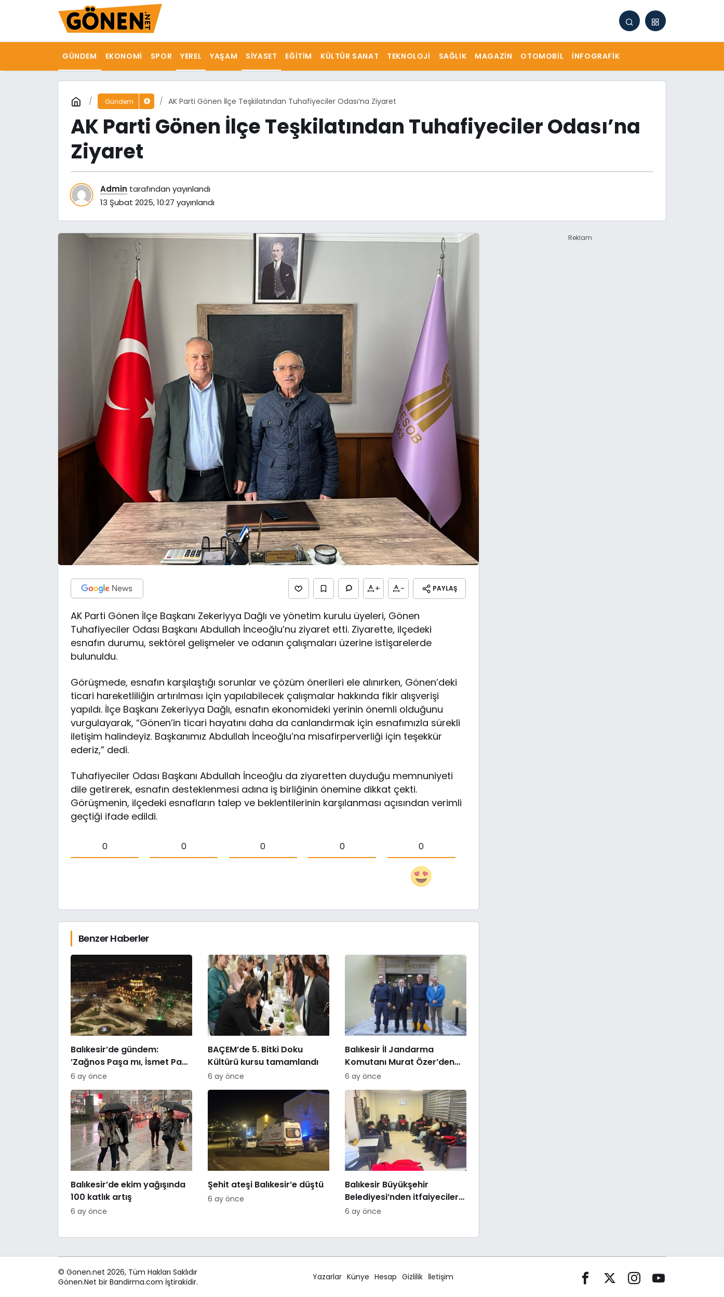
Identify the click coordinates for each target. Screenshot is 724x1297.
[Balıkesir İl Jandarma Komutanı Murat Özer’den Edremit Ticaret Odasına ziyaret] (405, 1017)
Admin (113, 188)
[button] (655, 20)
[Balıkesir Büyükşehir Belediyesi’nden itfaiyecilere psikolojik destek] (405, 1152)
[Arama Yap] (629, 20)
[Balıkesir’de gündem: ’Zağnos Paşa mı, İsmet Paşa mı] (131, 1017)
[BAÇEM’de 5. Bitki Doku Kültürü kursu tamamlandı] (268, 1017)
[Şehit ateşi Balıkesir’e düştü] (268, 1152)
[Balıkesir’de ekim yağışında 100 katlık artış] (131, 1152)
